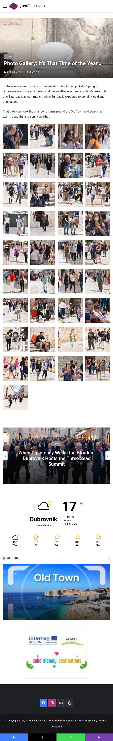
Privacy (93, 720)
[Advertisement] (56, 40)
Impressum (81, 720)
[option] (56, 456)
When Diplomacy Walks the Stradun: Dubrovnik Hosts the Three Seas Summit (56, 458)
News (56, 443)
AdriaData (68, 720)
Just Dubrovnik (14, 72)
